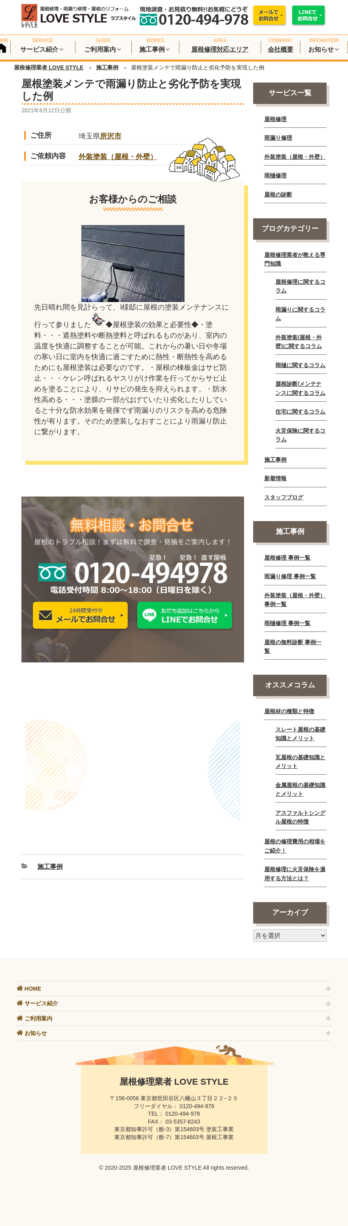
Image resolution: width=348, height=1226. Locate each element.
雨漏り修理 (278, 138)
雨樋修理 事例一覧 (287, 623)
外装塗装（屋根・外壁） (118, 157)
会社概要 (280, 49)
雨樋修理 (275, 175)
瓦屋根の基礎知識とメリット (300, 761)
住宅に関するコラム (300, 411)
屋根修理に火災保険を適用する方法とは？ (294, 873)
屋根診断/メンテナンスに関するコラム (300, 388)
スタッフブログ (283, 497)
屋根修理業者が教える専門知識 (294, 259)
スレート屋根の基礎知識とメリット (300, 733)
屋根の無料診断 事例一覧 (292, 646)
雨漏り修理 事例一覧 (290, 576)
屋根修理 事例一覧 (287, 557)
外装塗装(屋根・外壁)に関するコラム (298, 341)
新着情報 (275, 478)
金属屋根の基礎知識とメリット (300, 789)
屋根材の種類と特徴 (289, 711)
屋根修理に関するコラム (300, 286)
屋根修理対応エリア (219, 49)
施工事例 (107, 67)
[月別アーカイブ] (290, 935)
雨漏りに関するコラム (300, 313)
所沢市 (110, 136)
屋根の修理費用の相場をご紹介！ (294, 845)
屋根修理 (275, 119)
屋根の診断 (278, 194)
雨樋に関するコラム (300, 365)
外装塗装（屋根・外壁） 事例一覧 (294, 599)
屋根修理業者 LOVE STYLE (48, 67)
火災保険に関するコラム (300, 435)
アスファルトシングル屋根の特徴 (300, 817)
